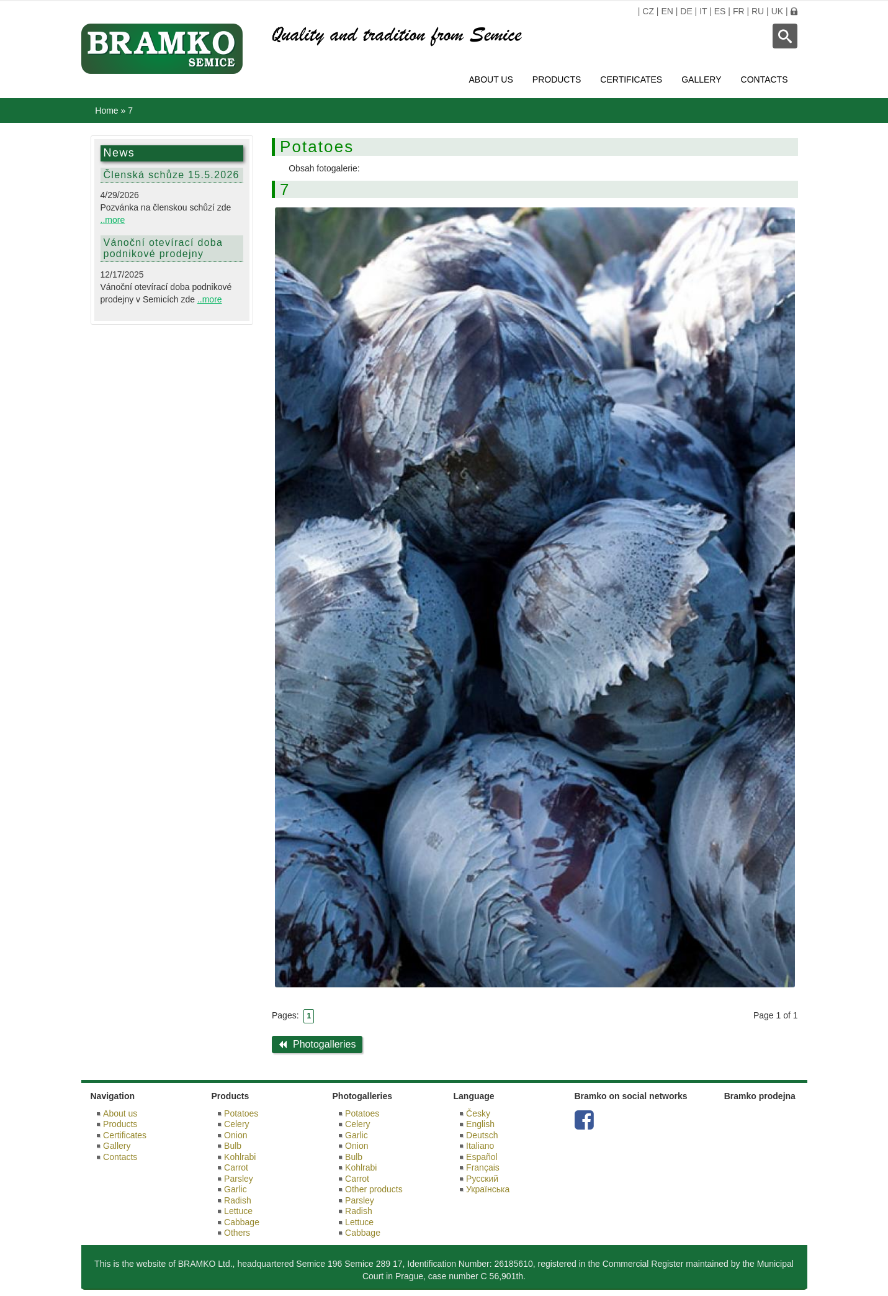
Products (556, 79)
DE (686, 11)
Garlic (235, 1189)
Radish (237, 1200)
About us (491, 79)
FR (739, 11)
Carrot (236, 1167)
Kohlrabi (240, 1157)
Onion (235, 1135)
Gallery (701, 79)
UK (777, 11)
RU (757, 11)
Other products (374, 1189)
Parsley (238, 1179)
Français (483, 1167)
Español (482, 1157)
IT (703, 11)
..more (113, 220)
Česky (478, 1113)
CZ (648, 11)
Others (237, 1233)
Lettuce (238, 1211)
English (480, 1124)
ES (720, 11)
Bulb (232, 1146)
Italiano (480, 1146)
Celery (236, 1124)
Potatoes (241, 1113)
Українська (487, 1189)
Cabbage (241, 1222)
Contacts (764, 79)
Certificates (631, 79)
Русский (482, 1179)
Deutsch (482, 1135)
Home (106, 111)
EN (667, 11)
